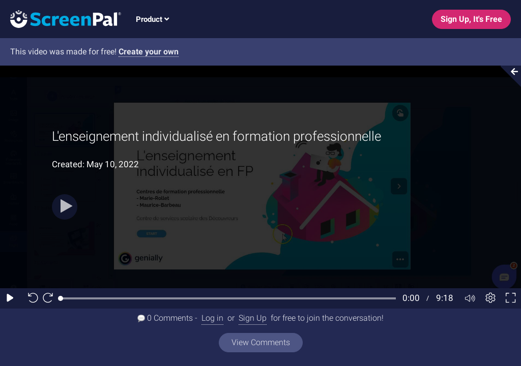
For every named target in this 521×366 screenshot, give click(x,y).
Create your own (149, 51)
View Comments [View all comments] (260, 342)
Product (152, 19)
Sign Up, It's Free (471, 19)
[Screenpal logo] (60, 18)
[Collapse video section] (508, 76)
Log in (212, 318)
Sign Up (253, 318)
